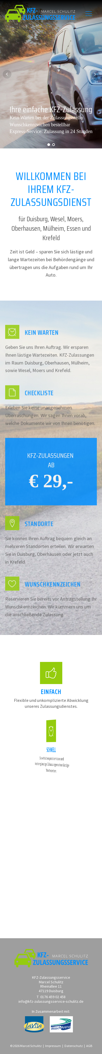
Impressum (53, 1046)
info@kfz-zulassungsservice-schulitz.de (51, 1001)
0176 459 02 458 (53, 997)
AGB (89, 1046)
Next (95, 74)
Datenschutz (73, 1046)
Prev (7, 74)
